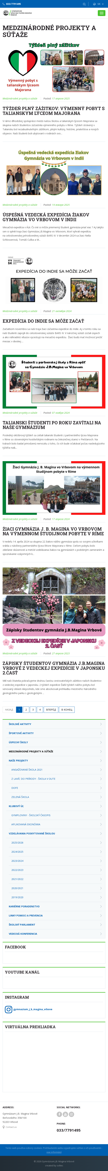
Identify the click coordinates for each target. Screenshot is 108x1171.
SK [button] (98, 4)
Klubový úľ (16, 806)
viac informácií (54, 1152)
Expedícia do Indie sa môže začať (43, 321)
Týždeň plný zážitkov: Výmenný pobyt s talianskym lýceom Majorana (54, 111)
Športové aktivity (21, 733)
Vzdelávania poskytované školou (32, 833)
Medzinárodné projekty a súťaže (20, 98)
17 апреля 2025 (61, 98)
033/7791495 (13, 4)
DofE (14, 787)
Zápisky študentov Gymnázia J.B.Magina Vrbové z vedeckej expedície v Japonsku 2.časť (54, 668)
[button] (84, 4)
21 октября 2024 (62, 311)
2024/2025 (17, 851)
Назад (9, 709)
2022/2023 (17, 870)
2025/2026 (17, 842)
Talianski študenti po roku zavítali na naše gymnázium (52, 425)
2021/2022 (17, 879)
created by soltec (54, 1165)
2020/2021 (17, 888)
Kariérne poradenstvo (24, 906)
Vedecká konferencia (23, 933)
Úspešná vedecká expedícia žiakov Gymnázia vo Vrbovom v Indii (46, 217)
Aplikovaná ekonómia (25, 824)
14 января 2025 (61, 204)
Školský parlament (22, 924)
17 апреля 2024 (61, 519)
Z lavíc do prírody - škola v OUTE (33, 778)
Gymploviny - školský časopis (30, 815)
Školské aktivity (20, 724)
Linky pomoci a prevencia (26, 915)
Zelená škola (20, 797)
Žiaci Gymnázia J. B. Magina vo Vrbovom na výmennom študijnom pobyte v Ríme (53, 531)
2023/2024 (17, 860)
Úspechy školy (18, 742)
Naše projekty (18, 760)
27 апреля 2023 (61, 653)
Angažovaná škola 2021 (27, 769)
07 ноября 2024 (61, 412)
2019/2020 (17, 897)
